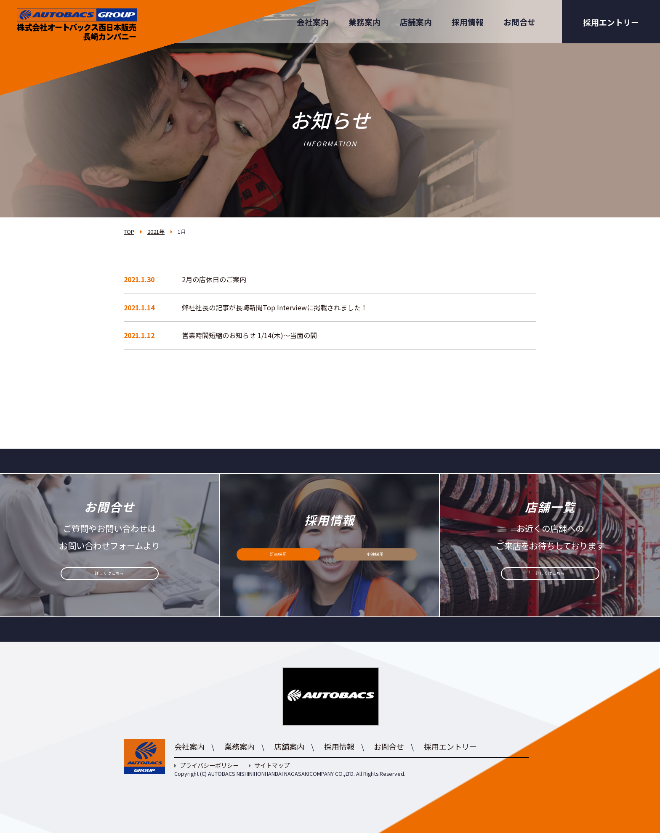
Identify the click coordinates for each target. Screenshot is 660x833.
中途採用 (375, 559)
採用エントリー (611, 22)
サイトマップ (269, 765)
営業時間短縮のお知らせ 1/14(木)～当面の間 (249, 335)
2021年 (156, 231)
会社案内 (313, 21)
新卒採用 (278, 559)
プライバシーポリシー (206, 765)
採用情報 (468, 21)
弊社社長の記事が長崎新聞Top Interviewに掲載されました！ (274, 307)
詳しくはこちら (110, 578)
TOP (129, 231)
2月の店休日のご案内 (214, 279)
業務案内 (365, 21)
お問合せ (519, 21)
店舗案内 (416, 21)
